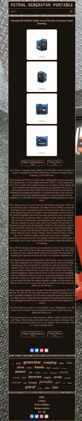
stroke (58, 377)
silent (20, 367)
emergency (53, 373)
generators (56, 368)
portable (46, 382)
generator (32, 362)
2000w (37, 372)
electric (64, 372)
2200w (18, 364)
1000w (29, 368)
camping (50, 362)
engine (47, 377)
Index (41, 397)
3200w (47, 388)
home (70, 383)
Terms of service (41, 408)
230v (55, 387)
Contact (42, 400)
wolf (12, 364)
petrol (30, 387)
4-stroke (67, 378)
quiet (57, 382)
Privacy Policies (42, 404)
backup (16, 377)
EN (39, 412)
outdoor (45, 373)
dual (48, 368)
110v (64, 383)
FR (44, 412)
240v (30, 372)
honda (39, 367)
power (20, 372)
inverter (34, 376)
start (69, 362)
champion (64, 368)
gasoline (40, 388)
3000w (61, 363)
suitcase (16, 382)
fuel (24, 377)
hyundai (33, 382)
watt (24, 383)
